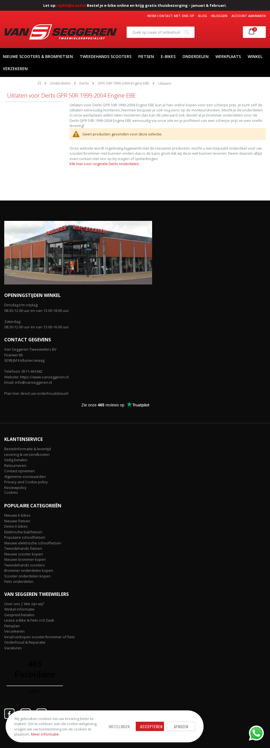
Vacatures (13, 647)
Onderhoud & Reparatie (25, 642)
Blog (202, 16)
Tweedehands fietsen (23, 548)
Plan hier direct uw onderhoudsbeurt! (36, 393)
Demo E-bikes (16, 526)
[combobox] (161, 32)
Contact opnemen (19, 470)
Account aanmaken (249, 16)
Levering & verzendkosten (26, 454)
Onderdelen (60, 83)
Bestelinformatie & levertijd (27, 448)
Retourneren (15, 465)
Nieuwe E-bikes (17, 515)
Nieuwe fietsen (17, 520)
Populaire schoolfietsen (24, 537)
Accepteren (151, 726)
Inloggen (219, 16)
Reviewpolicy (15, 487)
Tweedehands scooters (24, 565)
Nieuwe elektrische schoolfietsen (32, 543)
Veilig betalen (15, 459)
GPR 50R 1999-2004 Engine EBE (123, 83)
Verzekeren (14, 631)
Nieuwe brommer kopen (25, 559)
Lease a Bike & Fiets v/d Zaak (29, 620)
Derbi (84, 83)
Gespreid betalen (19, 614)
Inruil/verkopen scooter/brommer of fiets (39, 636)
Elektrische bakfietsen (23, 531)
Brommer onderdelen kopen (28, 570)
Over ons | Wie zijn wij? (24, 603)
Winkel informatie (19, 609)
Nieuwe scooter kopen (23, 554)
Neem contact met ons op (170, 16)
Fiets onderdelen (18, 581)
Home (40, 83)
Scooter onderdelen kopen (27, 576)
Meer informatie (45, 734)
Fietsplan (12, 625)
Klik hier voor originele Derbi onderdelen (104, 163)
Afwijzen (181, 726)
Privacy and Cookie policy (26, 481)
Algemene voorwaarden (25, 476)
